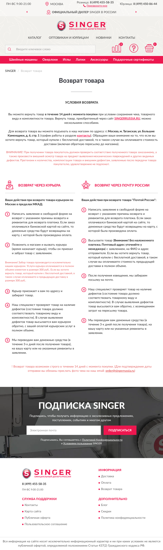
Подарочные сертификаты (133, 59)
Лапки (80, 59)
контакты (83, 135)
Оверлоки (50, 59)
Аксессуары (99, 59)
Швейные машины (23, 59)
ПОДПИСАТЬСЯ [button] (120, 430)
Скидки (106, 511)
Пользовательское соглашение (46, 524)
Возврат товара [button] (111, 489)
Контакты (127, 37)
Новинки (103, 37)
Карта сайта (33, 511)
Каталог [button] (35, 37)
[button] (95, 5)
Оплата (106, 482)
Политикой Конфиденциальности (102, 440)
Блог (104, 505)
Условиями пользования (77, 443)
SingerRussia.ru (127, 118)
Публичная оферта (37, 518)
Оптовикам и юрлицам (69, 37)
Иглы (67, 59)
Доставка (107, 476)
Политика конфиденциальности (123, 518)
